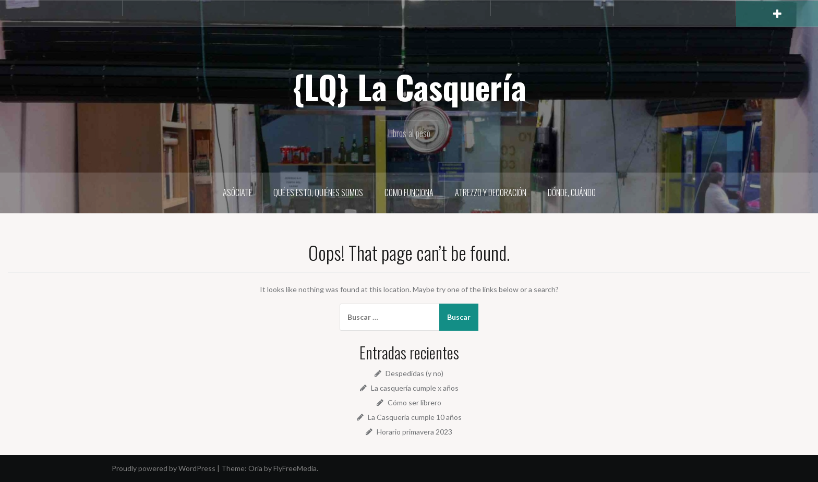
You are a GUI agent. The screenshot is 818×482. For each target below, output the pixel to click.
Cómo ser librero (414, 402)
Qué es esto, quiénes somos (318, 192)
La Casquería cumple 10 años (415, 417)
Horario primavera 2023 (414, 431)
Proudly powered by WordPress (163, 468)
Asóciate (237, 192)
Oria (255, 468)
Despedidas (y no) (414, 373)
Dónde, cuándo (572, 192)
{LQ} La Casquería (409, 87)
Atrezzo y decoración (490, 192)
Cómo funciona (409, 192)
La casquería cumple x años (415, 387)
